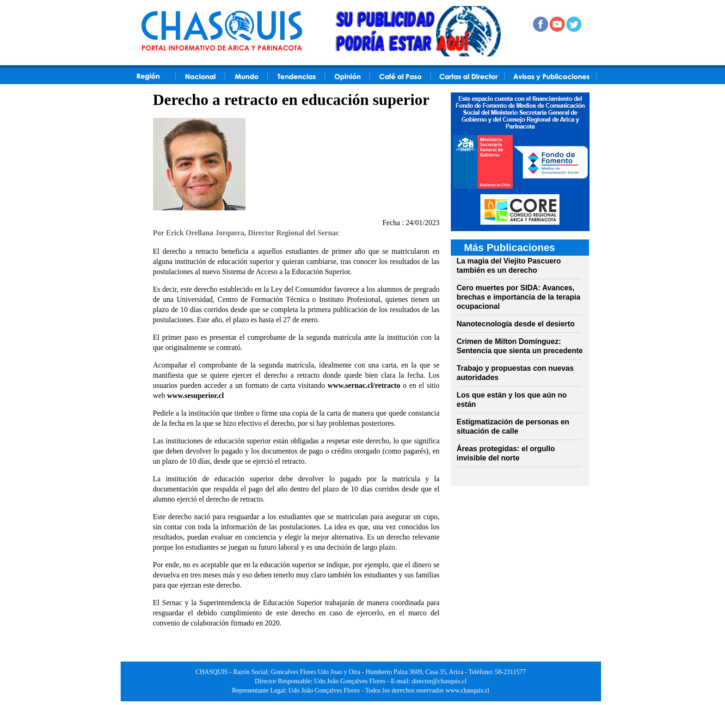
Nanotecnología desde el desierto (516, 324)
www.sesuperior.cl (195, 395)
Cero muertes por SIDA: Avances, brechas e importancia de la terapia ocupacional (519, 297)
